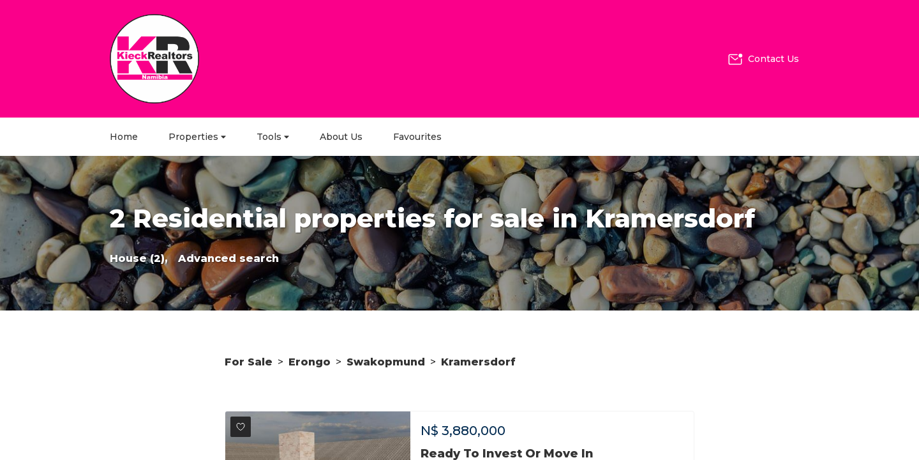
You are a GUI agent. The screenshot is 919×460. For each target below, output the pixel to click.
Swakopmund (386, 362)
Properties (197, 137)
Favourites (417, 136)
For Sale (249, 362)
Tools (273, 137)
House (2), (139, 258)
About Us (341, 136)
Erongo (309, 362)
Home (124, 136)
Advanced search (228, 258)
